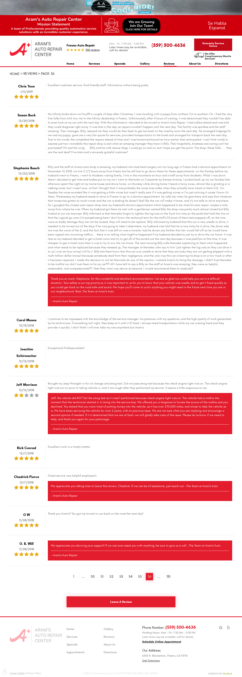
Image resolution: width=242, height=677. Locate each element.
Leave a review (121, 602)
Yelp (228, 629)
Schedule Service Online (213, 45)
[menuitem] (70, 63)
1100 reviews (92, 50)
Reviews (169, 63)
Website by (220, 673)
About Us (195, 63)
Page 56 (47, 74)
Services (94, 63)
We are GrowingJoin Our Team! (141, 25)
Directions (221, 63)
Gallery (145, 63)
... (83, 577)
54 (131, 577)
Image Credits (17, 673)
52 (111, 577)
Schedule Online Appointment (161, 641)
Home (70, 63)
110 (168, 577)
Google (221, 629)
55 (140, 577)
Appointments (75, 652)
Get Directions (151, 660)
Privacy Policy (33, 673)
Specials (120, 63)
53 (121, 577)
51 (102, 577)
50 (93, 577)
